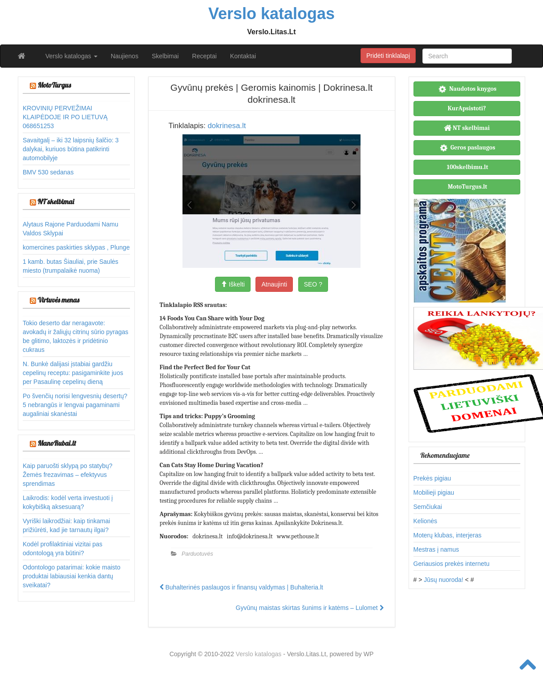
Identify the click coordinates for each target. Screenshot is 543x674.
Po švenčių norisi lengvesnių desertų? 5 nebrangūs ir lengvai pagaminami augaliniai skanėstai (75, 404)
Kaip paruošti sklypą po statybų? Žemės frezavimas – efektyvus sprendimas (68, 474)
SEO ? (313, 284)
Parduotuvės (197, 554)
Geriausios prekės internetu (451, 563)
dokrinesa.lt (226, 125)
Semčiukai (427, 506)
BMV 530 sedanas (48, 172)
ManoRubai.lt (56, 443)
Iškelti (233, 284)
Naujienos (124, 56)
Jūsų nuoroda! (443, 579)
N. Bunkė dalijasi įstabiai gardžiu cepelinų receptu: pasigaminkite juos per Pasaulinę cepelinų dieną (73, 372)
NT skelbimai (55, 201)
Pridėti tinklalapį (388, 55)
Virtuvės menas (58, 299)
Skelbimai (165, 56)
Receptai (204, 56)
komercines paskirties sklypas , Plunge (76, 247)
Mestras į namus (436, 549)
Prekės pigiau (432, 478)
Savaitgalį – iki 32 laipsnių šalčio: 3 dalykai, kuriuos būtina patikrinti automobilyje (71, 149)
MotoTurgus (54, 85)
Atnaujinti (274, 284)
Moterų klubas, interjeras (447, 535)
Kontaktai (243, 56)
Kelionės (425, 521)
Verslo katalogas (71, 56)
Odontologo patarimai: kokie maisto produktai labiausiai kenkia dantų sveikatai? (71, 576)
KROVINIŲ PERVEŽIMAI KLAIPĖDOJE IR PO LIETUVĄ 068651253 (65, 117)
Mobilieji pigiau (433, 492)
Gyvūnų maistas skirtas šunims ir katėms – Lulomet (310, 607)
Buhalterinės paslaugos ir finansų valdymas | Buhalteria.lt (242, 587)
